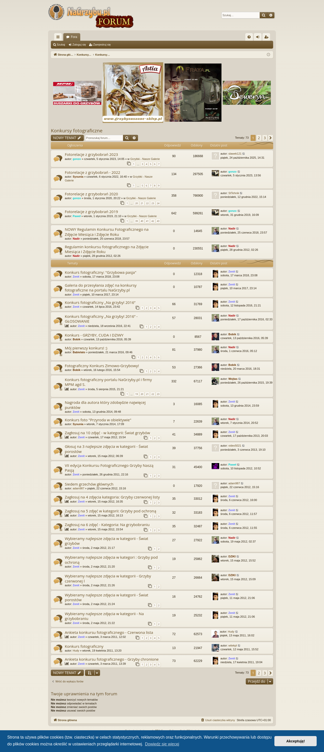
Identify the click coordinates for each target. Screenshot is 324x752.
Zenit (76, 276)
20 (136, 203)
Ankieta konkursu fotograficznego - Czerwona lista (109, 632)
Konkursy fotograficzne (77, 130)
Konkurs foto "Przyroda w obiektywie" (98, 419)
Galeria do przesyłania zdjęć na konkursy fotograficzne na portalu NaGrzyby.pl (100, 288)
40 (142, 221)
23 (152, 203)
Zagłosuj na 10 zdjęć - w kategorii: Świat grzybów (107, 432)
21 (142, 203)
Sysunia (78, 176)
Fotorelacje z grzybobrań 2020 (91, 193)
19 (136, 394)
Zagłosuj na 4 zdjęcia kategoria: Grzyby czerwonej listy (112, 496)
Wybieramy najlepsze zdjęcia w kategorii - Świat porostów (106, 597)
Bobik (76, 339)
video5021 (234, 445)
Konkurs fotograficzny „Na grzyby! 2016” (100, 302)
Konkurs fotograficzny (84, 646)
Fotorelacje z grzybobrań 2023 (91, 154)
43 (158, 221)
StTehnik (233, 193)
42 (152, 221)
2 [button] (259, 137)
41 (147, 221)
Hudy (231, 631)
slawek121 (234, 153)
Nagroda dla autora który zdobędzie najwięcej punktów (105, 405)
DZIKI (232, 556)
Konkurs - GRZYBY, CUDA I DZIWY (94, 335)
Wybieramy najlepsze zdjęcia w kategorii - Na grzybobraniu (104, 616)
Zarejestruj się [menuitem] (267, 38)
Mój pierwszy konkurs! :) (86, 347)
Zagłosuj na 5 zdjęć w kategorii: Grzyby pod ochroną (110, 510)
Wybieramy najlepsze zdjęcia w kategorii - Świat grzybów (106, 541)
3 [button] (265, 137)
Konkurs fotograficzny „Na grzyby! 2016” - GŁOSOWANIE (101, 319)
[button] (270, 138)
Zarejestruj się (102, 44)
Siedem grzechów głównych (89, 484)
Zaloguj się (79, 44)
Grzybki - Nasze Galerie (145, 158)
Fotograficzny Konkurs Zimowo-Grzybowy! (102, 365)
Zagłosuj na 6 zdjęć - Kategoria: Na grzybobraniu (107, 524)
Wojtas (232, 378)
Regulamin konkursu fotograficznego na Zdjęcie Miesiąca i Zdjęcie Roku (107, 249)
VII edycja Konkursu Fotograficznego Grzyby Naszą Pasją (109, 468)
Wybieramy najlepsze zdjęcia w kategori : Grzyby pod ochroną (111, 560)
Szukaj (61, 44)
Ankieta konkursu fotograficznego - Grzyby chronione (112, 659)
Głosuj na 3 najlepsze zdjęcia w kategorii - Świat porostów (106, 449)
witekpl (232, 645)
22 (147, 203)
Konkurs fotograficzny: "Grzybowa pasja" (100, 272)
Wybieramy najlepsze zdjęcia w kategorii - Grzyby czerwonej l (108, 578)
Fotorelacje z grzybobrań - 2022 (92, 172)
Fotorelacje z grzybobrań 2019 (91, 211)
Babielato (79, 352)
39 (136, 221)
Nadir (76, 238)
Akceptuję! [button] (295, 741)
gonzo (77, 158)
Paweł (76, 216)
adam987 (78, 488)
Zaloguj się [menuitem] (258, 38)
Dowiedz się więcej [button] (162, 744)
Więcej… (59, 38)
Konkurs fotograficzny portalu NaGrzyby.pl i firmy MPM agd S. (108, 382)
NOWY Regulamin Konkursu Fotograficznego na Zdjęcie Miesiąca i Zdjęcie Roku (107, 232)
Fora (74, 37)
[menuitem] (249, 37)
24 (158, 203)
